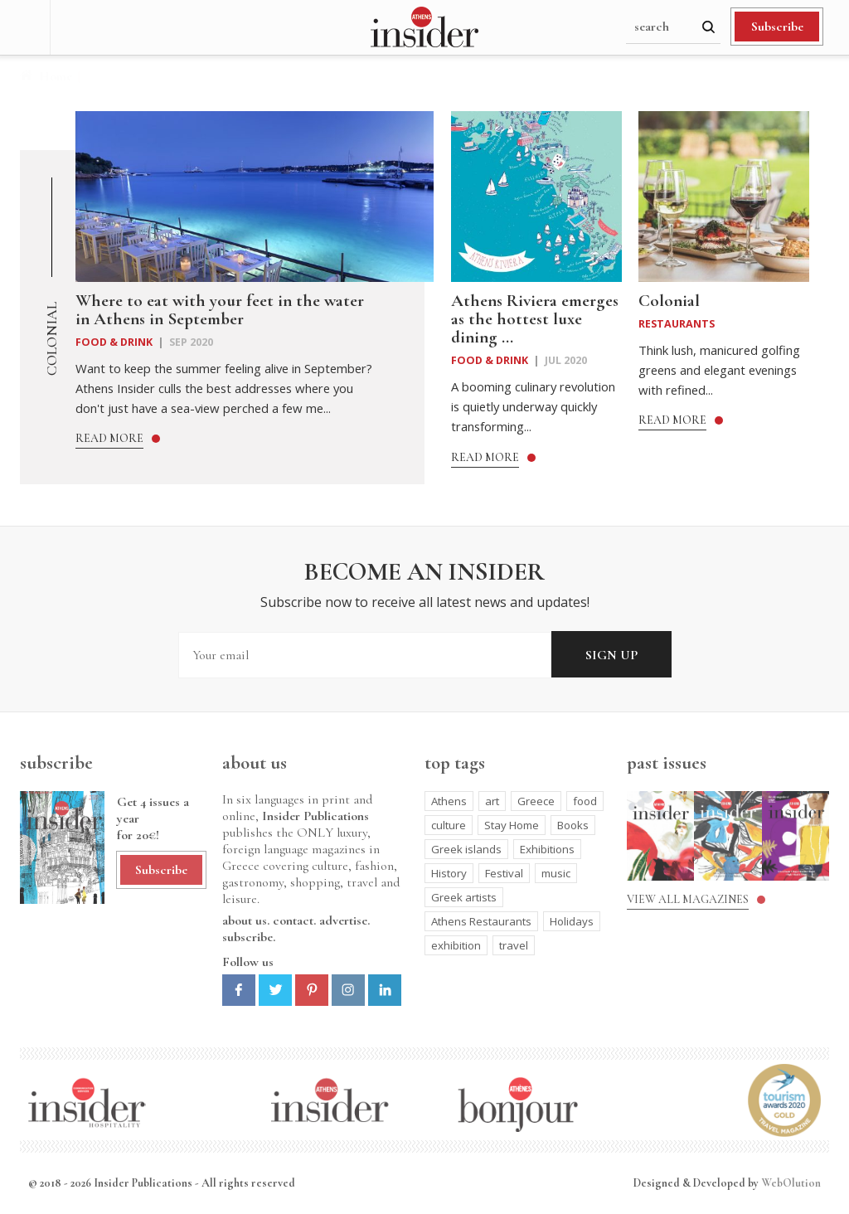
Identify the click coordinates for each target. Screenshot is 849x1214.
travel (513, 945)
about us (244, 920)
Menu (25, 27)
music (555, 873)
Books (573, 825)
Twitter (275, 990)
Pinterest (311, 990)
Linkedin (384, 990)
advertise (343, 920)
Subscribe (777, 26)
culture (448, 825)
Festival (504, 873)
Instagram (348, 990)
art (492, 801)
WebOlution (791, 1183)
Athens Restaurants (481, 921)
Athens (449, 801)
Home (55, 76)
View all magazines (688, 899)
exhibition (456, 945)
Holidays (572, 921)
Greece (536, 801)
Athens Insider (424, 27)
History (449, 873)
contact (293, 920)
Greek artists (464, 897)
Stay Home (511, 825)
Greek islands (466, 849)
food (585, 801)
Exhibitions (547, 849)
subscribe (247, 937)
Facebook (238, 990)
